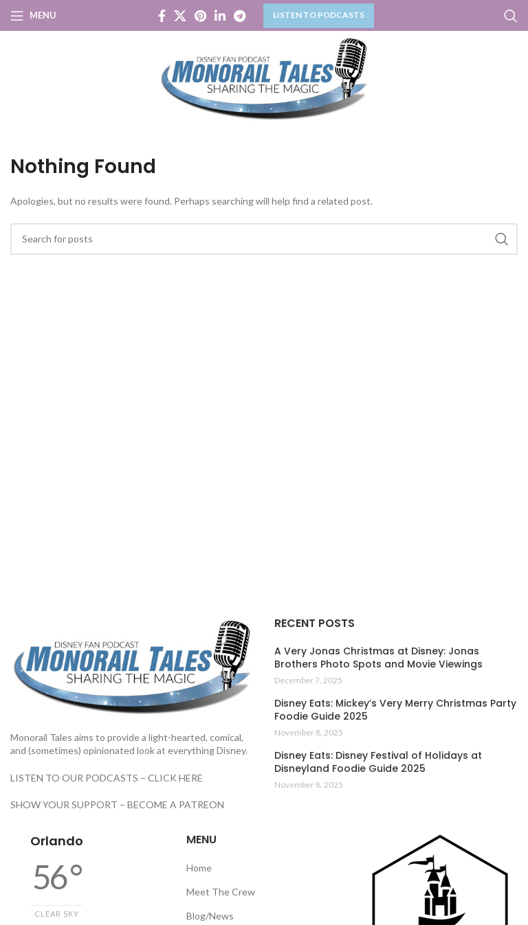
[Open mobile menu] (33, 16)
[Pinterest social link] (200, 15)
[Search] (511, 16)
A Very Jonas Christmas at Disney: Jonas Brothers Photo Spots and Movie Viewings (378, 658)
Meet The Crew (220, 892)
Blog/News (210, 916)
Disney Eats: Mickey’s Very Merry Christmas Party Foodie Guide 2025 (395, 710)
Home (199, 867)
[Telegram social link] (240, 15)
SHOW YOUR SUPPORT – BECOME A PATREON (117, 804)
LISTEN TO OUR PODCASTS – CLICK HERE (106, 778)
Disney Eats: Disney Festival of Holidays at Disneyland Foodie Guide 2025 (378, 762)
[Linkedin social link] (220, 15)
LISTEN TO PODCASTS (318, 15)
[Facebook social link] (162, 15)
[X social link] (180, 15)
